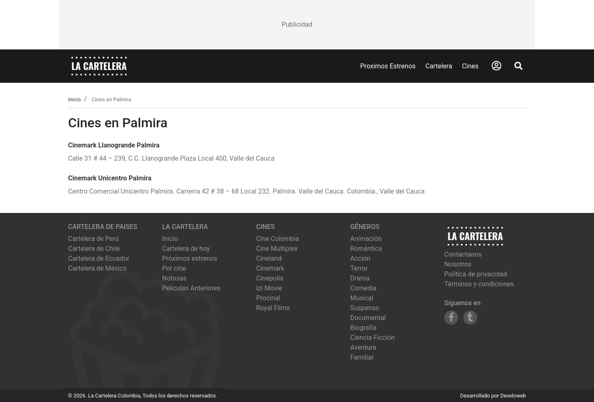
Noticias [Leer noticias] (174, 278)
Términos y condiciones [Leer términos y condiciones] (479, 284)
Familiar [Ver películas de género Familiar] (362, 357)
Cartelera (438, 66)
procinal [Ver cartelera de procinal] (268, 298)
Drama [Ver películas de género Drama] (360, 278)
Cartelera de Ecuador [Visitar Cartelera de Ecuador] (99, 258)
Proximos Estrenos (387, 66)
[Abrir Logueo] (496, 66)
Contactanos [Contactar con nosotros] (463, 254)
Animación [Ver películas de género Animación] (366, 239)
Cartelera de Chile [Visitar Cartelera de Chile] (94, 248)
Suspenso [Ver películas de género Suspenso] (364, 308)
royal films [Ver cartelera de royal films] (273, 308)
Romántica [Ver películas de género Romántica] (366, 248)
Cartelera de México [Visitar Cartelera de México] (97, 268)
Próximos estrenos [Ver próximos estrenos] (189, 258)
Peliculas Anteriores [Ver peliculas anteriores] (191, 288)
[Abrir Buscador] (518, 66)
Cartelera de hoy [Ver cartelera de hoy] (186, 248)
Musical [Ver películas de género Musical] (361, 298)
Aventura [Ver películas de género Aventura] (363, 347)
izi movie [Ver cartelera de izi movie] (269, 288)
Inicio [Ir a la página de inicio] (170, 239)
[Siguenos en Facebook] (451, 318)
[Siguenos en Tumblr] (470, 318)
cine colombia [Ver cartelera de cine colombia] (277, 239)
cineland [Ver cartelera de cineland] (269, 258)
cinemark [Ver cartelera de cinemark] (270, 268)
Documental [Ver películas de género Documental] (368, 318)
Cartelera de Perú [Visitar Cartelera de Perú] (93, 239)
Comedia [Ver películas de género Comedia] (363, 288)
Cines (470, 66)
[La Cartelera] (99, 66)
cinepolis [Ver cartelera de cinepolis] (269, 278)
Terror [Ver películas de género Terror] (359, 268)
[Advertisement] (297, 24)
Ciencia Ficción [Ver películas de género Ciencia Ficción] (372, 337)
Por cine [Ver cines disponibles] (174, 268)
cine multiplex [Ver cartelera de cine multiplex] (277, 248)
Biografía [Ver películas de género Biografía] (363, 328)
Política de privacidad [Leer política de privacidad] (475, 274)
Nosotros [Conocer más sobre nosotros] (457, 264)
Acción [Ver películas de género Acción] (360, 258)
